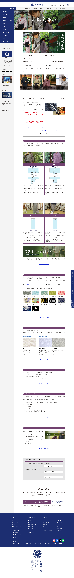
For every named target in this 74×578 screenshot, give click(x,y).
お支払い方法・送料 (32, 524)
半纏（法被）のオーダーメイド (51, 466)
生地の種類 (30, 522)
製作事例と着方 (49, 65)
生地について (58, 127)
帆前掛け (58, 524)
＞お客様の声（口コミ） (16, 543)
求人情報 (13, 524)
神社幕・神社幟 (45, 524)
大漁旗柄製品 (59, 528)
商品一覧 (12, 8)
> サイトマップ (29, 543)
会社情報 (21, 8)
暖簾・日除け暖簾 (46, 522)
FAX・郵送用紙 (6, 32)
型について (30, 127)
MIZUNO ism (27, 8)
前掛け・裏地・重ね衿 (7, 20)
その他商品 (59, 530)
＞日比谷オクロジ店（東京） (17, 532)
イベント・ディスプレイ (47, 530)
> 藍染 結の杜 (61, 5)
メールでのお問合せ (30, 502)
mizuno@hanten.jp (60, 543)
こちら (32, 65)
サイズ (4, 26)
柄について (44, 127)
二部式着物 (4, 11)
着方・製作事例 (6, 14)
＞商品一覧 (45, 517)
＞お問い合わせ (31, 532)
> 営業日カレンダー (37, 543)
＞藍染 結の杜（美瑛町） (17, 534)
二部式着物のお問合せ (43, 133)
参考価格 (44, 130)
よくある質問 (30, 528)
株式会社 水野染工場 (6, 110)
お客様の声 (42, 8)
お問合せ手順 (30, 526)
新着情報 (35, 8)
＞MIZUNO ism (15, 537)
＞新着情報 (14, 541)
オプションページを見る (28, 443)
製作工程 (30, 520)
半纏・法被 (59, 520)
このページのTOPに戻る (44, 264)
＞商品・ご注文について (32, 517)
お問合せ (5, 29)
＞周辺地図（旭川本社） (16, 530)
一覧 (11, 107)
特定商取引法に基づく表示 (17, 526)
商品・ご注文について (52, 8)
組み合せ (5, 23)
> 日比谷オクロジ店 (54, 5)
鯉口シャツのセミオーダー (50, 477)
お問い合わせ (63, 8)
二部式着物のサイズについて (47, 378)
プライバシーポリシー (16, 522)
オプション (58, 130)
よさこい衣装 (59, 522)
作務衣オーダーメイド (49, 471)
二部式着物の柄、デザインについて (53, 284)
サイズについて (30, 130)
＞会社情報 (14, 517)
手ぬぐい (44, 526)
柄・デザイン (6, 17)
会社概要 (13, 520)
